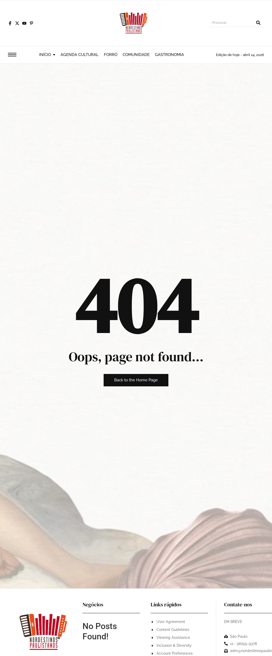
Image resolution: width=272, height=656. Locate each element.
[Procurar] (231, 23)
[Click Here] (12, 55)
